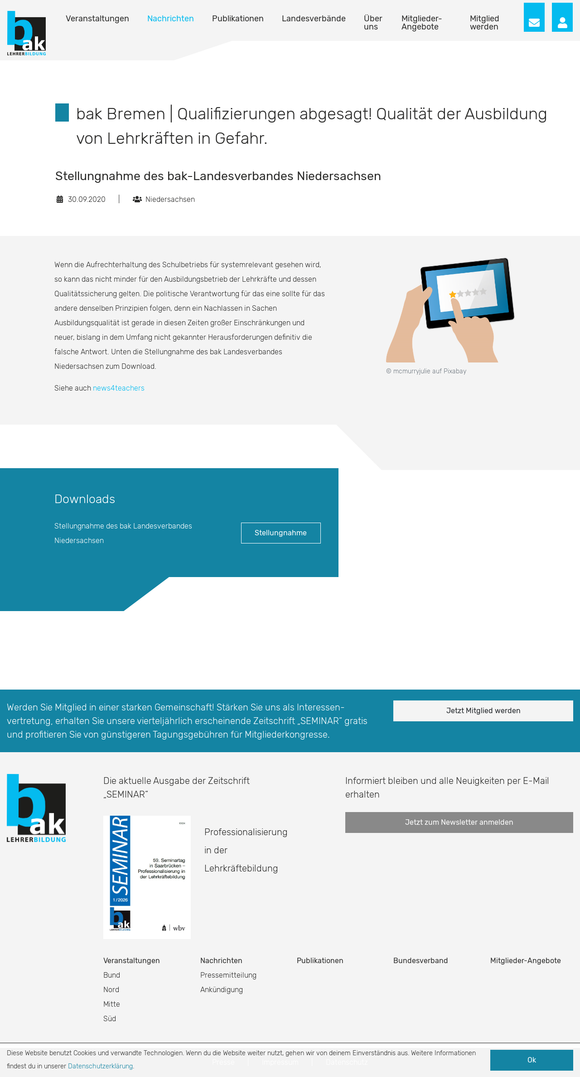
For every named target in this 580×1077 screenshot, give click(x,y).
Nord (111, 989)
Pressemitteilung (228, 975)
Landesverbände (314, 19)
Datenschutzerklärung (100, 1066)
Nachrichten (170, 19)
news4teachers (119, 388)
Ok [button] (531, 1060)
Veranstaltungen (97, 19)
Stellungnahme (281, 533)
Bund (111, 975)
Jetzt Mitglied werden (483, 710)
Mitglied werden (484, 23)
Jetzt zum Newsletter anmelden (459, 822)
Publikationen (238, 19)
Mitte (111, 1004)
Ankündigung (221, 989)
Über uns (373, 23)
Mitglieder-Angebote (421, 23)
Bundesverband (420, 960)
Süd (109, 1018)
